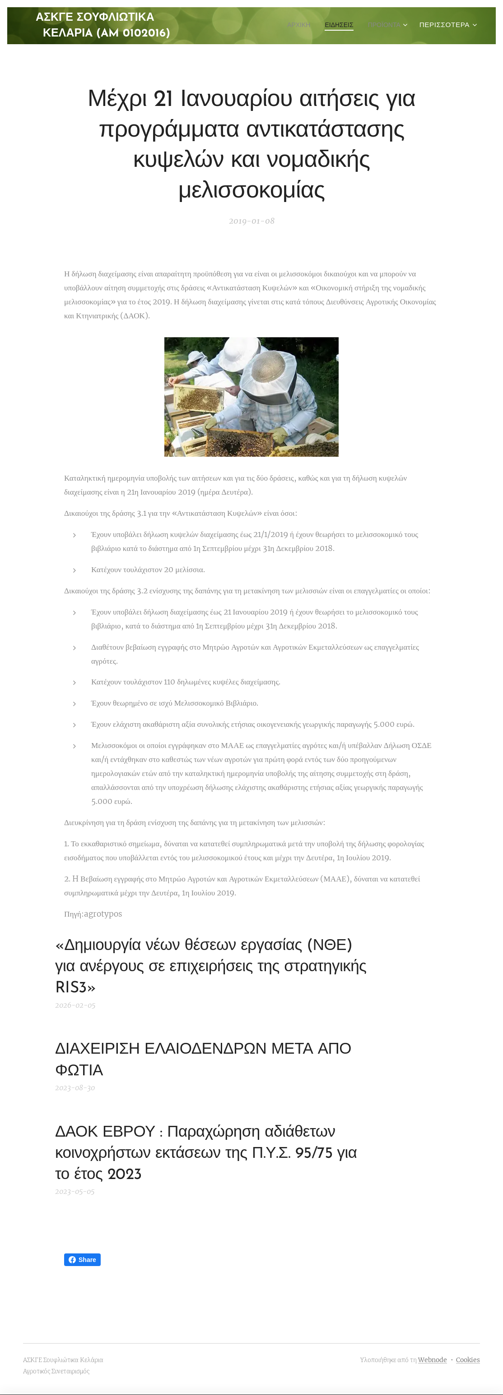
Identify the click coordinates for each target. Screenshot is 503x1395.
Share (82, 1259)
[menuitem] (290, 25)
